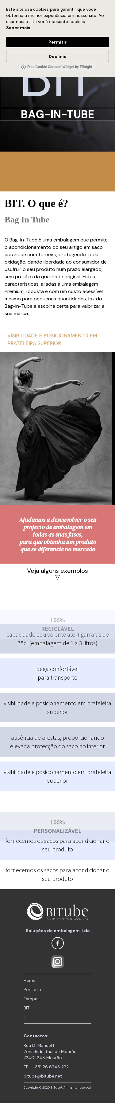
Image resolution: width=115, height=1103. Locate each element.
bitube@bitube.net (43, 1076)
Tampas (32, 998)
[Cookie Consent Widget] (57, 38)
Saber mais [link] (18, 27)
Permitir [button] (57, 42)
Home (30, 980)
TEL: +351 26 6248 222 (46, 1067)
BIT (26, 1008)
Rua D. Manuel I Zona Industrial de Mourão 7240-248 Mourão (50, 1051)
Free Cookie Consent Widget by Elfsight (56, 66)
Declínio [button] (58, 56)
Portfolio (32, 989)
